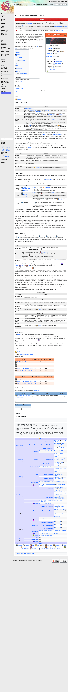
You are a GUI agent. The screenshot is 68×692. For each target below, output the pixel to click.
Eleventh (59, 515)
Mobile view (40, 560)
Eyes (55, 462)
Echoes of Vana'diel (34, 531)
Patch (51, 69)
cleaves (43, 134)
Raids (41, 438)
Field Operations (26, 546)
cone (57, 259)
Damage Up (25, 190)
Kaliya (21, 81)
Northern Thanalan (57, 63)
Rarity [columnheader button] (45, 359)
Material (35, 361)
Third (59, 506)
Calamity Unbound (26, 408)
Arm (55, 455)
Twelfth (55, 516)
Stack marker (55, 119)
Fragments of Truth (59, 61)
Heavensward (20, 459)
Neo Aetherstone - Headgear (23, 361)
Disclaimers (35, 560)
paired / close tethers (37, 250)
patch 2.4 (17, 48)
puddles (52, 192)
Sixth (61, 509)
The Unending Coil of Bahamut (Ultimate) (47, 484)
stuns (30, 125)
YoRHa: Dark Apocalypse (32, 500)
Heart (59, 463)
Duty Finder (29, 23)
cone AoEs (47, 110)
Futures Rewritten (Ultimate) (44, 533)
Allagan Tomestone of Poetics (26, 354)
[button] (3, 84)
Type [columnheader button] (35, 359)
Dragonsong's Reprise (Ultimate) (45, 519)
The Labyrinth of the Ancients (44, 450)
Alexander (36, 459)
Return (41, 340)
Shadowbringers (19, 494)
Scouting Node (19, 88)
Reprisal (16, 265)
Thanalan (55, 67)
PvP (43, 545)
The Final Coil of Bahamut (47, 448)
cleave (34, 108)
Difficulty (50, 48)
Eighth (64, 510)
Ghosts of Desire (34, 539)
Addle (22, 265)
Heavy (60, 114)
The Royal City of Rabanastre (44, 481)
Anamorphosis (61, 497)
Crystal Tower (35, 451)
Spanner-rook (19, 90)
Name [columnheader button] (23, 359)
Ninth (55, 513)
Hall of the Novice (25, 548)
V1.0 (55, 468)
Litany (62, 496)
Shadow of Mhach (34, 466)
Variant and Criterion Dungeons (38, 546)
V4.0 (62, 469)
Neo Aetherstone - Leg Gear (23, 363)
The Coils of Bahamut (33, 444)
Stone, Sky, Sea (34, 548)
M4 (60, 523)
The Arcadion (35, 525)
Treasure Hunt (58, 545)
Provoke (29, 147)
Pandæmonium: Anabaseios (47, 515)
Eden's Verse (50, 493)
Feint (29, 265)
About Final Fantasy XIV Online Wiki (25, 560)
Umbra (55, 496)
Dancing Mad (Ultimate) (55, 533)
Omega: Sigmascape (48, 474)
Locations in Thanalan (26, 553)
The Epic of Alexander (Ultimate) (45, 503)
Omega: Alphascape (48, 478)
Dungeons (20, 545)
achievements (36, 390)
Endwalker (20, 511)
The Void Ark (41, 466)
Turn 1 (55, 440)
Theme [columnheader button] (24, 404)
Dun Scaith (59, 466)
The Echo (50, 71)
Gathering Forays (50, 546)
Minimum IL (24, 268)
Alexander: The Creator (48, 463)
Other (35, 366)
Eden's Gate (50, 488)
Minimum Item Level (58, 26)
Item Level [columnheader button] (40, 359)
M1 (54, 521)
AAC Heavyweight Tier (48, 528)
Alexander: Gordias (49, 455)
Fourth (55, 507)
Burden (61, 455)
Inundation (64, 488)
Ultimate (36, 485)
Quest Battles (49, 545)
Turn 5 (56, 441)
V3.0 (55, 469)
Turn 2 (58, 440)
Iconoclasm (60, 493)
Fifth (55, 509)
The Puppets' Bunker (52, 500)
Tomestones (49, 59)
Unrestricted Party (35, 25)
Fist (54, 453)
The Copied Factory (43, 500)
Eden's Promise (49, 497)
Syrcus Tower (54, 450)
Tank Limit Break (37, 268)
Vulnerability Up (38, 111)
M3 (54, 523)
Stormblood (20, 476)
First (55, 505)
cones (36, 261)
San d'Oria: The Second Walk (54, 530)
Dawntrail (21, 528)
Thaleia (49, 518)
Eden (37, 493)
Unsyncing (49, 53)
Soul (55, 465)
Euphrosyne (44, 518)
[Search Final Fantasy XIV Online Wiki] (60, 4)
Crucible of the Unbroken (55, 548)
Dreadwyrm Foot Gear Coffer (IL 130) (24, 370)
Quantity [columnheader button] (51, 359)
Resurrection (56, 487)
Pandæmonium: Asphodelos (47, 506)
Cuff (61, 453)
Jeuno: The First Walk (43, 530)
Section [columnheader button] (17, 404)
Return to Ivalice (34, 482)
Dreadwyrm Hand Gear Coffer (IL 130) (25, 368)
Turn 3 (62, 440)
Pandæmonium (34, 510)
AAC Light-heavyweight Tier (47, 522)
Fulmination (56, 491)
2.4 (54, 69)
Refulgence (57, 494)
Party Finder (23, 25)
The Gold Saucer (59, 546)
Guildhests (27, 545)
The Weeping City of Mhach (50, 466)
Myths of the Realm (34, 518)
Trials (33, 545)
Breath (62, 462)
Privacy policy (14, 560)
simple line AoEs (48, 179)
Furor (64, 491)
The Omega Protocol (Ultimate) (59, 519)
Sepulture (60, 490)
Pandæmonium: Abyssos (47, 510)
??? (37, 537)
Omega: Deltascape (49, 469)
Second (61, 505)
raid (40, 30)
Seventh (56, 510)
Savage (58, 443)
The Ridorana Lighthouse (56, 481)
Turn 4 (55, 446)
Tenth (62, 513)
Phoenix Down (49, 56)
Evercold (21, 538)
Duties (40, 543)
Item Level (50, 47)
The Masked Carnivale (44, 548)
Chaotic (36, 535)
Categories (17, 553)
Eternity (59, 498)
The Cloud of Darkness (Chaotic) (45, 535)
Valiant (17, 91)
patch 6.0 (19, 334)
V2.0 (61, 468)
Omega (36, 474)
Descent (55, 488)
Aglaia (40, 518)
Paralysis (60, 199)
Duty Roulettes (37, 22)
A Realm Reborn (19, 445)
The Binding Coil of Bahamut (47, 441)
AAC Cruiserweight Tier (48, 525)
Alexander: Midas (49, 459)
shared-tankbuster (29, 108)
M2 (60, 521)
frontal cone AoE (33, 110)
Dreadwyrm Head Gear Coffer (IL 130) (25, 366)
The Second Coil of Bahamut (47, 444)
